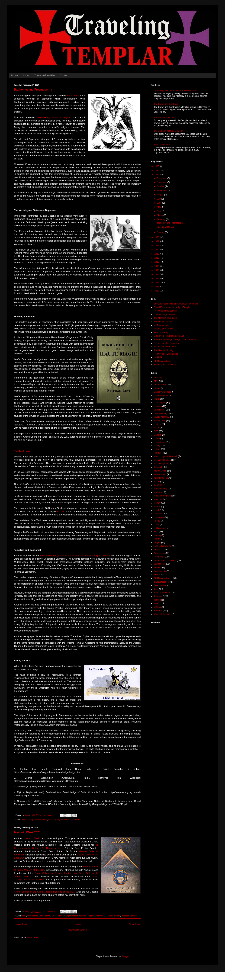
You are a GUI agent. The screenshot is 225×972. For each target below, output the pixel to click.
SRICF (157, 574)
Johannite (158, 467)
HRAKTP (60, 916)
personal (158, 513)
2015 (157, 270)
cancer (157, 388)
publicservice (160, 528)
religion (59, 820)
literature (158, 485)
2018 (157, 258)
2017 (157, 262)
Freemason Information (165, 346)
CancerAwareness (162, 392)
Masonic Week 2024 (27, 832)
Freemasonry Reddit (163, 329)
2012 (157, 282)
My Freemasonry (162, 325)
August (160, 194)
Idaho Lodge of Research (166, 456)
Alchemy (158, 377)
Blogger (125, 956)
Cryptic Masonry (161, 417)
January (161, 232)
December (162, 178)
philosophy (159, 517)
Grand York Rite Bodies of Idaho (169, 336)
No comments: (50, 815)
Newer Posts (21, 924)
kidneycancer (160, 474)
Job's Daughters (161, 463)
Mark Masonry (160, 488)
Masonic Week (31, 838)
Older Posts (134, 924)
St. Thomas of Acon (112, 916)
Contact (64, 75)
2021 (157, 245)
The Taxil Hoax (22, 451)
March (160, 215)
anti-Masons (73, 95)
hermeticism (159, 442)
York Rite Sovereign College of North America (175, 339)
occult (156, 510)
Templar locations (162, 592)
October (161, 186)
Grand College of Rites (164, 314)
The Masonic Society (163, 350)
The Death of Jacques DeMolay (168, 131)
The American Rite (44, 75)
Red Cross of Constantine (166, 354)
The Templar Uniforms (164, 117)
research (67, 820)
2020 (157, 249)
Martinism (158, 492)
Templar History (161, 332)
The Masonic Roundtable (165, 318)
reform (157, 539)
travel (156, 603)
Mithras (157, 506)
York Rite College (162, 614)
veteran (157, 607)
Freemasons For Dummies (166, 343)
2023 (157, 237)
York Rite (133, 916)
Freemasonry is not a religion (53, 117)
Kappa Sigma (160, 471)
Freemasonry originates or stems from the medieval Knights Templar (75, 555)
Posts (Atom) (33, 937)
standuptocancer (161, 582)
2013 (157, 278)
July (159, 199)
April (159, 211)
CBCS (157, 399)
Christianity (159, 410)
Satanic (61, 511)
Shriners (158, 567)
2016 (157, 266)
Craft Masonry (45, 916)
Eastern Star (160, 420)
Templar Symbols (162, 144)
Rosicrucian (159, 553)
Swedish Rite (160, 585)
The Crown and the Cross (166, 104)
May (159, 207)
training (157, 600)
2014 (157, 274)
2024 (157, 174)
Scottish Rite (160, 564)
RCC (156, 531)
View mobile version (77, 930)
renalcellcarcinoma (162, 546)
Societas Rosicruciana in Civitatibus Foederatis (176, 304)
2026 (157, 166)
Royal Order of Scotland (165, 364)
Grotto (157, 438)
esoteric (37, 820)
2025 (157, 170)
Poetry (157, 521)
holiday (157, 449)
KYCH (157, 481)
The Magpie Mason (163, 321)
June (159, 203)
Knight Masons (72, 916)
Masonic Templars (86, 916)
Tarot (156, 589)
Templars (76, 820)
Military (157, 503)
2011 (157, 286)
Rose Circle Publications (165, 311)
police (156, 524)
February (161, 219)
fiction (156, 427)
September (162, 190)
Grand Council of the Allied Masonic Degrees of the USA (44, 891)
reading (157, 535)
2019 (157, 254)
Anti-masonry (27, 820)
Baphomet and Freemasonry (33, 89)
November (162, 182)
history (44, 820)
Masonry (52, 820)
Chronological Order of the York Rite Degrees (175, 90)
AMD (24, 916)
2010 (157, 291)
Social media (160, 571)
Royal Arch (159, 557)
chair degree (32, 916)
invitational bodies (162, 460)
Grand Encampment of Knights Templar (172, 307)
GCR (54, 916)
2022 (157, 241)
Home (14, 75)
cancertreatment (161, 395)
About (26, 75)
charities (158, 406)
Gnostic (157, 435)
